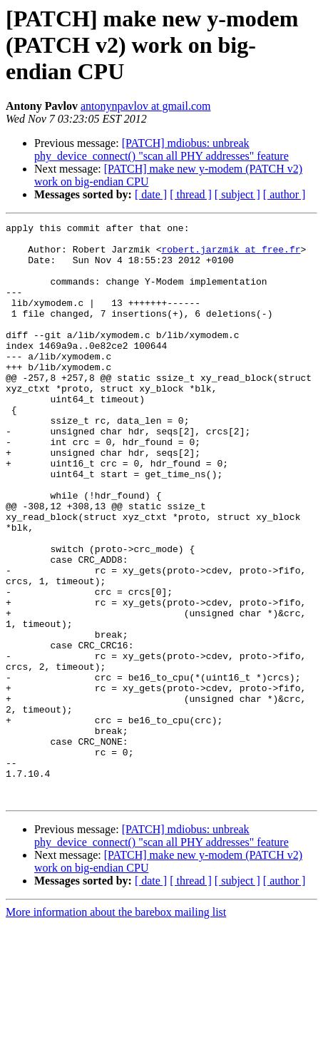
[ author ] (284, 194)
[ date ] (151, 194)
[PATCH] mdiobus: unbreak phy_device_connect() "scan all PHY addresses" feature (161, 149)
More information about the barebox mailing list (116, 1027)
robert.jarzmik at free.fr (230, 255)
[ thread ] (191, 194)
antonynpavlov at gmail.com (146, 106)
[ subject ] (237, 194)
